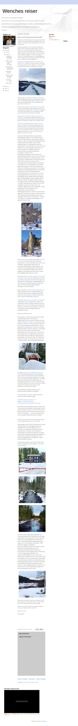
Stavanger (31, 713)
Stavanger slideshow (16, 714)
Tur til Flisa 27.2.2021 (9, 80)
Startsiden (31, 679)
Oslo (24, 713)
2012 (6, 88)
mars (7, 54)
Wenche (53, 36)
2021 (6, 50)
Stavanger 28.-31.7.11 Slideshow (10, 713)
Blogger (44, 721)
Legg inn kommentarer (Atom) (31, 682)
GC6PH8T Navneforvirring (35, 107)
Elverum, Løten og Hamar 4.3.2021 (9, 76)
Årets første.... (9, 83)
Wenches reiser (20, 11)
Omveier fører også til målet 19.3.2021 (9, 68)
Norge (27, 713)
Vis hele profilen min (54, 39)
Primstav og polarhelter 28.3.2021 (9, 57)
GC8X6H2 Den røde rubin (29, 322)
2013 (6, 86)
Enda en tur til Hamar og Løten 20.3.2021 (9, 62)
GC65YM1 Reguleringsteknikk (35, 290)
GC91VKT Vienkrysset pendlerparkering (29, 63)
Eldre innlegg (40, 679)
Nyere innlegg (22, 679)
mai (7, 52)
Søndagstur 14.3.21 (8, 72)
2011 (6, 90)
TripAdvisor (6, 714)
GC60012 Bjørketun (32, 97)
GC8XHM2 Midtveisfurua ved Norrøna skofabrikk (31, 300)
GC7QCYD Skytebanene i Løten (31, 403)
